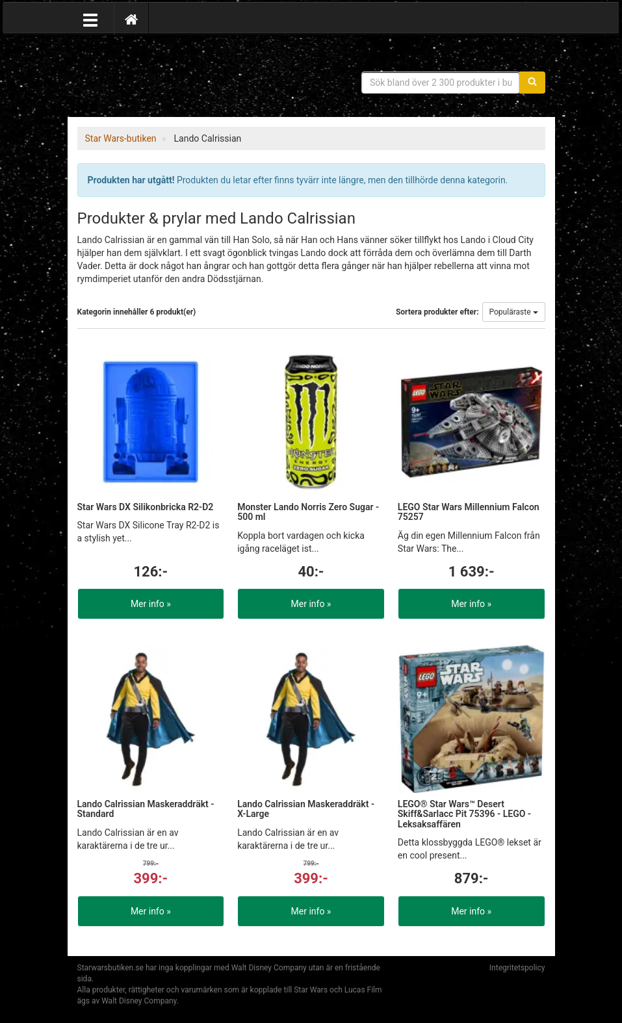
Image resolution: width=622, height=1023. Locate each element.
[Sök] (532, 82)
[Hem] (131, 19)
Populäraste (513, 312)
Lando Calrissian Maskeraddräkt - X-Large (305, 809)
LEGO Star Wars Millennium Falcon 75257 (468, 512)
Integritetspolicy (517, 967)
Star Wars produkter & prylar (171, 78)
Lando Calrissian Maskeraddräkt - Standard (145, 809)
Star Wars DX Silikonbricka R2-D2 (145, 507)
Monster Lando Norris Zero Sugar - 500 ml (308, 512)
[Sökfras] (440, 82)
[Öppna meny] (90, 18)
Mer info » (151, 604)
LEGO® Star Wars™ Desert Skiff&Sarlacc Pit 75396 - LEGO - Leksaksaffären (464, 814)
